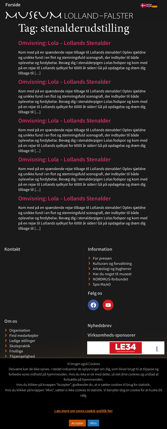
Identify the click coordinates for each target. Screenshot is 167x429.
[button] (90, 347)
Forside (12, 5)
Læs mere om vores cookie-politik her (83, 410)
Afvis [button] (93, 423)
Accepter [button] (77, 423)
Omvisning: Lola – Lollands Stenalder (64, 42)
